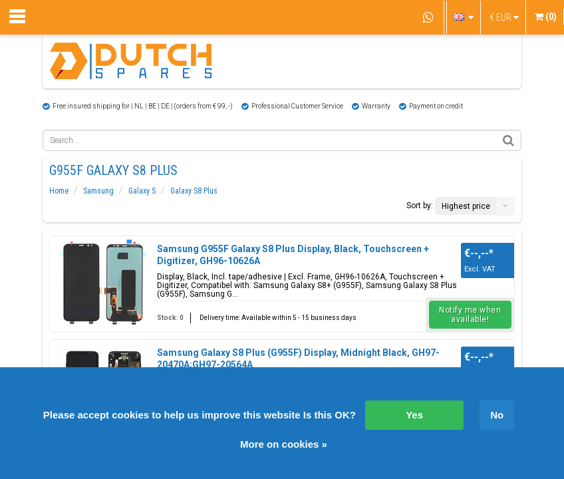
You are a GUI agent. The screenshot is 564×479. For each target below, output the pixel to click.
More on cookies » (283, 444)
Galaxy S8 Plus (193, 191)
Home (59, 191)
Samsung (98, 191)
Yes (414, 414)
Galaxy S (142, 191)
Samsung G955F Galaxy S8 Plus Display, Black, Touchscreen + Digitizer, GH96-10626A (293, 254)
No (496, 414)
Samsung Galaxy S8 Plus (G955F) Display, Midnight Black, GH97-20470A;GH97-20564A (298, 358)
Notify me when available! (470, 314)
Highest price (466, 206)
